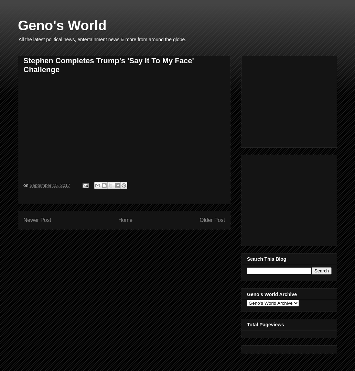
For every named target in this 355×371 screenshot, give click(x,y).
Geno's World (62, 25)
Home (125, 220)
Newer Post (37, 220)
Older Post (212, 220)
